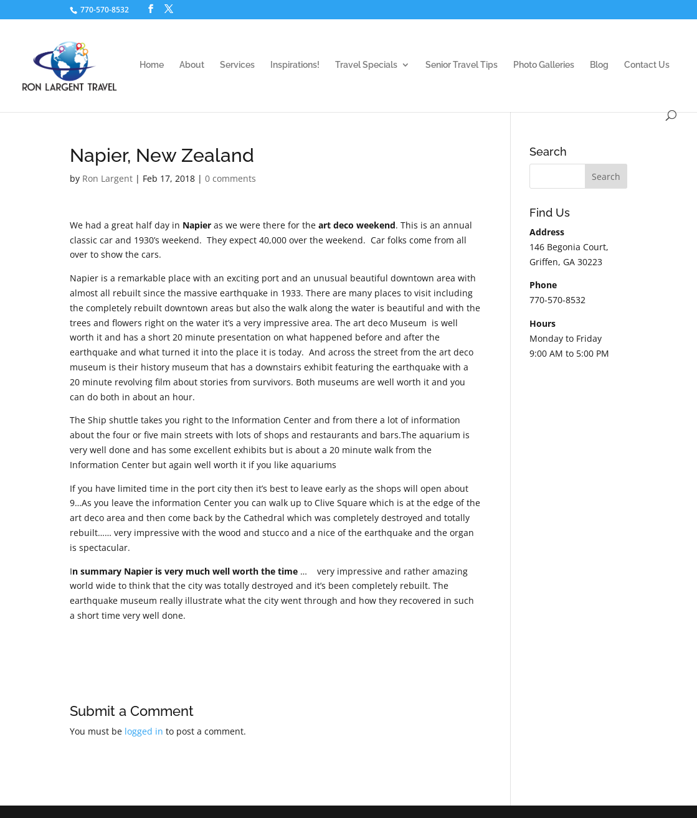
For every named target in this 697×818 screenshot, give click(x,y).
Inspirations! (295, 65)
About (191, 65)
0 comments (230, 178)
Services (237, 65)
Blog (599, 65)
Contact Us (647, 65)
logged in (144, 731)
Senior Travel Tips (461, 65)
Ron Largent (107, 178)
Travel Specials (366, 65)
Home (152, 65)
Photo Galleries (543, 65)
